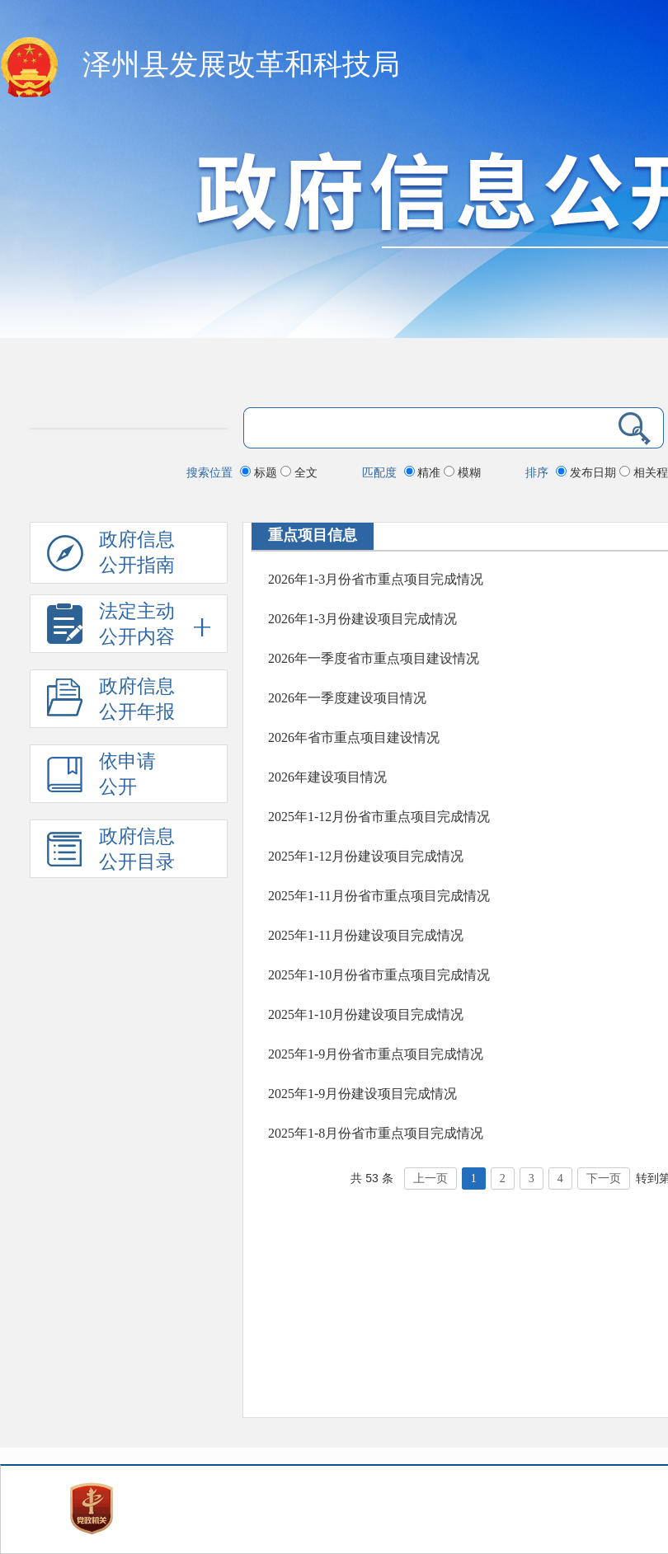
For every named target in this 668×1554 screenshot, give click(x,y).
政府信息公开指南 (111, 556)
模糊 (462, 472)
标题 (260, 472)
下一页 (603, 1178)
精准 (424, 472)
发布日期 (587, 472)
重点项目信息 (312, 535)
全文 (299, 472)
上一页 (430, 1178)
